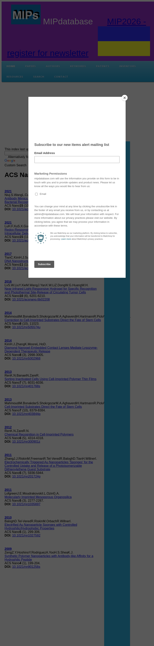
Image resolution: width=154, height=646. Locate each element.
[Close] (125, 98)
